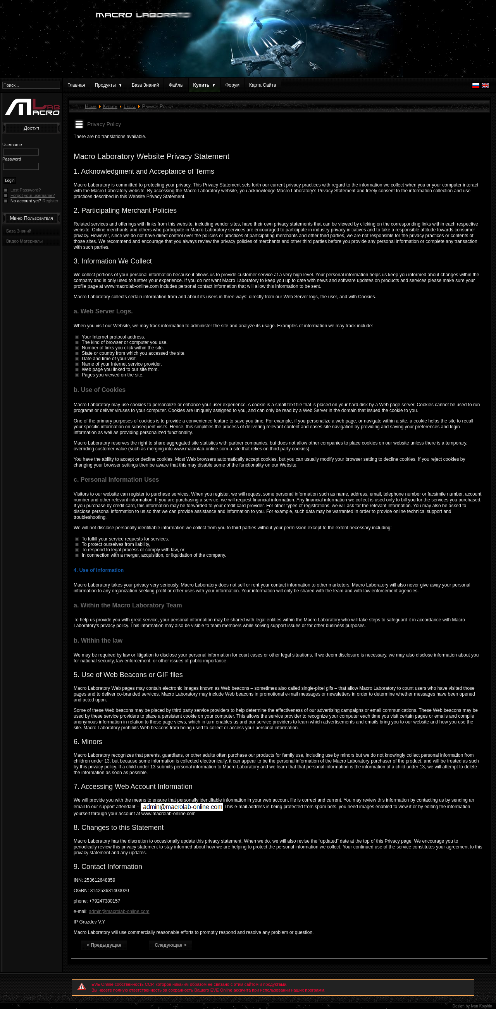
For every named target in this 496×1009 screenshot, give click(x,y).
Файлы (176, 85)
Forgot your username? (32, 195)
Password (11, 159)
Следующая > (170, 945)
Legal (130, 106)
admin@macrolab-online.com (119, 911)
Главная (76, 85)
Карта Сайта (262, 85)
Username (12, 144)
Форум (232, 85)
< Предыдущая (104, 945)
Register (51, 200)
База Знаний (145, 85)
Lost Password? (25, 190)
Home (90, 106)
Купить (110, 106)
